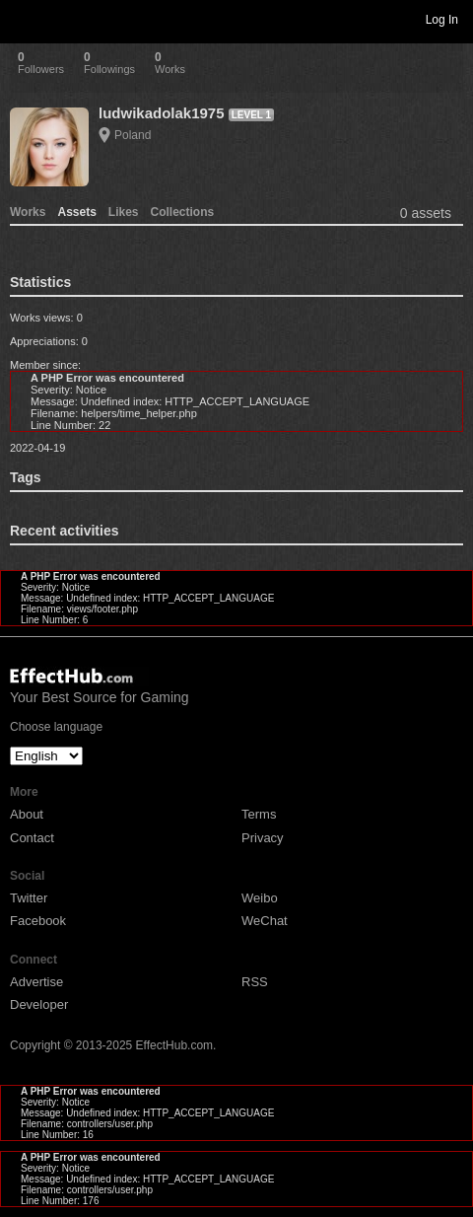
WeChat (264, 920)
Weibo (259, 898)
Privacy (262, 837)
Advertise (36, 981)
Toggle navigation (23, 18)
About (26, 814)
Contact (32, 837)
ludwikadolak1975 (162, 113)
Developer (39, 1004)
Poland (132, 135)
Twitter (28, 898)
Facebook (38, 920)
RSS (254, 981)
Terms (258, 814)
